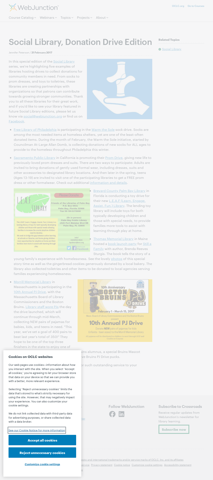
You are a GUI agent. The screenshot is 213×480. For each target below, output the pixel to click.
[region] (42, 413)
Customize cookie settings (42, 464)
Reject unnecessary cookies (42, 452)
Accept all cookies (42, 440)
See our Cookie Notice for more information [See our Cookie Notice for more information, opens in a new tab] (37, 430)
